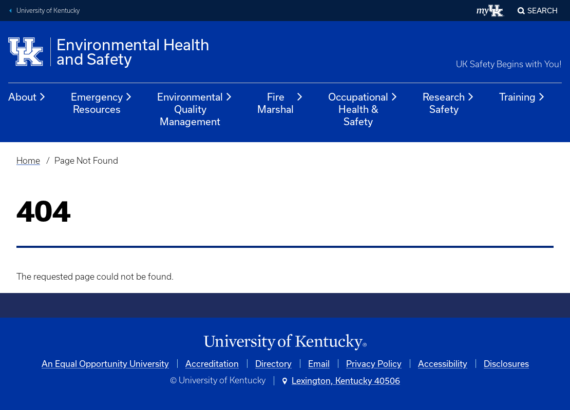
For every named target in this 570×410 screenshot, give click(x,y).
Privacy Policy (374, 363)
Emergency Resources (101, 103)
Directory (273, 363)
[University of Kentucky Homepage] (285, 342)
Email (319, 363)
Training (522, 97)
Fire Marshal (280, 103)
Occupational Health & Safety (363, 109)
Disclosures (506, 363)
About (27, 97)
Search (542, 10)
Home (28, 160)
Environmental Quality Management (195, 109)
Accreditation (212, 363)
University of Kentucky (48, 10)
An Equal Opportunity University (105, 363)
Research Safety (448, 103)
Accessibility (442, 363)
